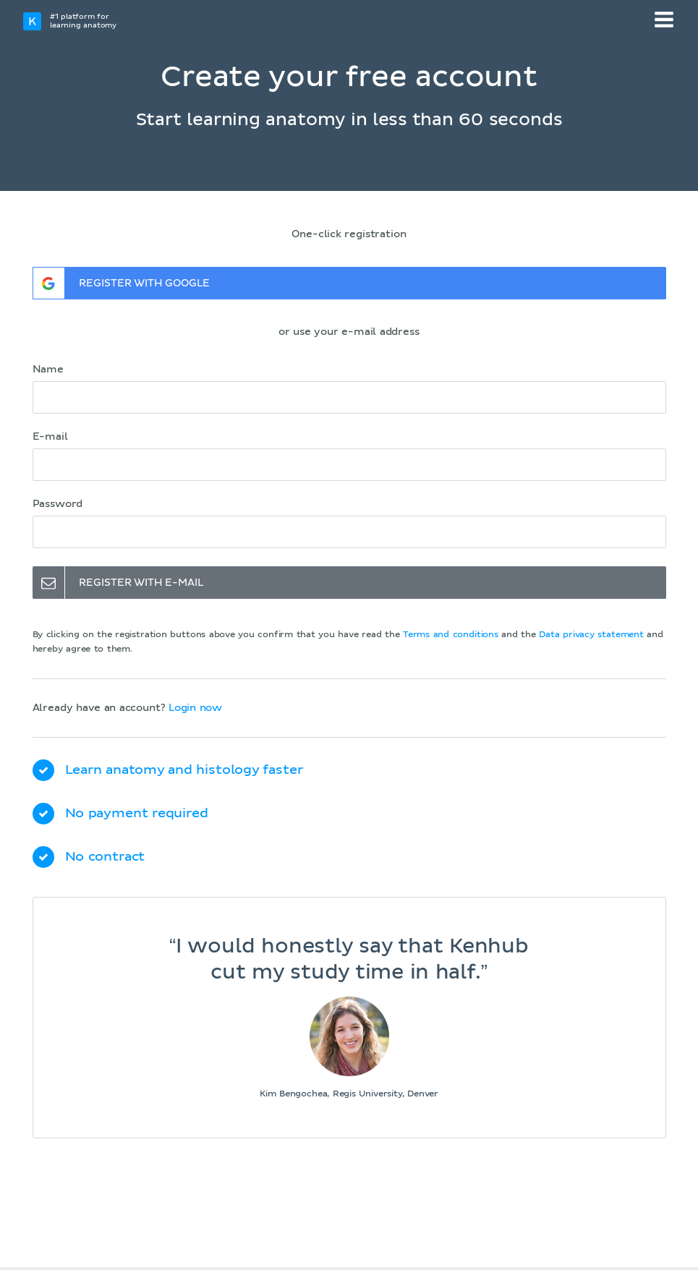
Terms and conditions (450, 635)
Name (48, 370)
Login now (195, 708)
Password (58, 504)
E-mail (50, 437)
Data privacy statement (591, 635)
